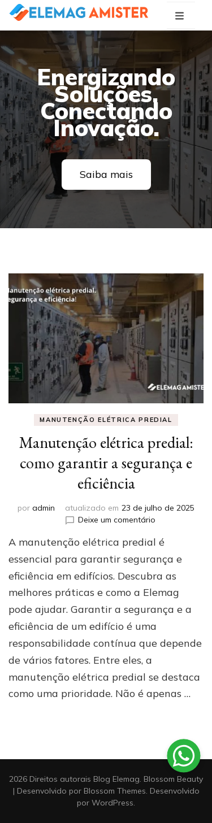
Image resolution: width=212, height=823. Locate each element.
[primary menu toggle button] (181, 16)
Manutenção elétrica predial (106, 420)
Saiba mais (106, 174)
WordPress (112, 803)
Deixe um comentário (116, 520)
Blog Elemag (116, 779)
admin (43, 508)
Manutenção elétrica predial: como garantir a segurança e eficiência (106, 462)
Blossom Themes (115, 791)
